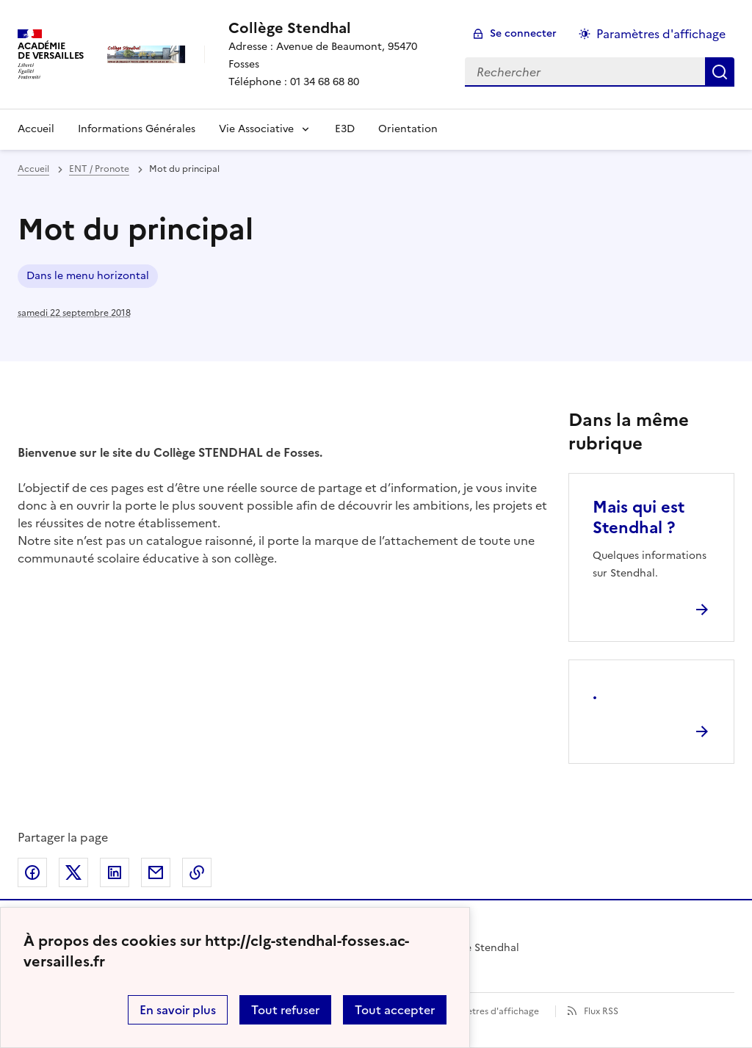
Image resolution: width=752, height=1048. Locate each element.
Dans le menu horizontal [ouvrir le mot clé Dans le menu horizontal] (87, 275)
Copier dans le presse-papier (197, 872)
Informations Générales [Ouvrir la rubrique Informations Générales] (136, 129)
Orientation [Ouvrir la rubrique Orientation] (408, 129)
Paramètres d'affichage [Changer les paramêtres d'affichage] (661, 34)
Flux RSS (601, 1011)
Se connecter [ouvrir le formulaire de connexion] (523, 33)
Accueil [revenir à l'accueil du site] (33, 169)
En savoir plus (178, 1010)
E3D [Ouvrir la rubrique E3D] (345, 129)
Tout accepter (395, 1010)
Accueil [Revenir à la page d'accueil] (36, 129)
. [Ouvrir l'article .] (595, 694)
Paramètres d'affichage (489, 1011)
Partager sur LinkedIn (114, 872)
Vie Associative (256, 129)
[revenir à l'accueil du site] (334, 28)
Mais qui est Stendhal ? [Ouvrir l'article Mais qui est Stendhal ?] (638, 517)
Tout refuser (285, 1010)
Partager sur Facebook (32, 872)
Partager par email (155, 872)
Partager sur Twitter (73, 872)
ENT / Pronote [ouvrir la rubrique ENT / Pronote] (99, 169)
